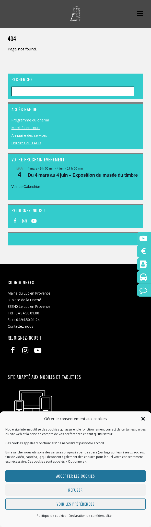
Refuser (75, 490)
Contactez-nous (20, 326)
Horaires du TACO (26, 143)
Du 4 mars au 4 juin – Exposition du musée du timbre (83, 175)
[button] (143, 418)
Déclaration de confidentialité (90, 516)
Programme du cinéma (30, 120)
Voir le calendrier (25, 187)
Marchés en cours (25, 127)
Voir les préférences (75, 504)
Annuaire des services (29, 135)
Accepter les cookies (75, 476)
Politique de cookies (51, 516)
